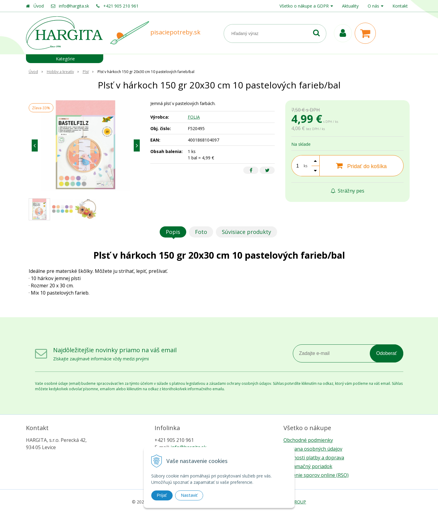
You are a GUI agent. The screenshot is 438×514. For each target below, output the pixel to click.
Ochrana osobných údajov (312, 448)
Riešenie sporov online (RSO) (316, 475)
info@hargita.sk (74, 6)
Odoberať (386, 353)
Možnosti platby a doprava (313, 457)
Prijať (162, 495)
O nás (373, 6)
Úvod (39, 6)
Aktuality (350, 6)
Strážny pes (347, 190)
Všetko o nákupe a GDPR (304, 6)
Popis (173, 231)
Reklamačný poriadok (307, 466)
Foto (201, 231)
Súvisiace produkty (246, 231)
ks (305, 165)
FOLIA (194, 117)
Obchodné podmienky (308, 440)
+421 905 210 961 (121, 6)
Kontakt (400, 6)
